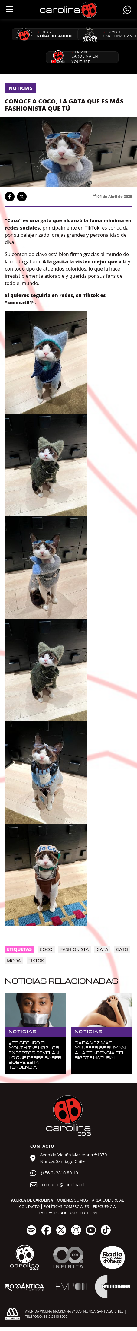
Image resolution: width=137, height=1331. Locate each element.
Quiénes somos (72, 1200)
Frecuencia (104, 1206)
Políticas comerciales (66, 1206)
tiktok (36, 960)
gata (102, 949)
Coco (46, 949)
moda (14, 960)
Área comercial (108, 1200)
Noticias (20, 88)
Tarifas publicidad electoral (68, 1212)
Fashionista (74, 949)
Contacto (29, 1206)
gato (122, 949)
